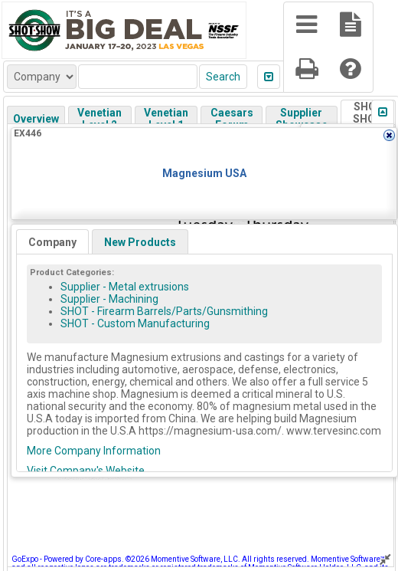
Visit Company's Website (86, 470)
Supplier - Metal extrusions (124, 287)
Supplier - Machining (109, 299)
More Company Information (94, 451)
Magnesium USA (204, 173)
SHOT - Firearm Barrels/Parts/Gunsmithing (164, 311)
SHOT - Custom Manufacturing (135, 323)
